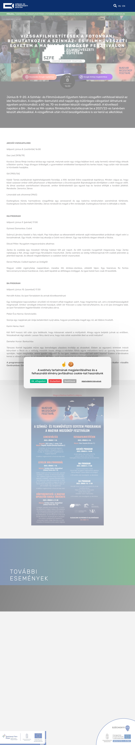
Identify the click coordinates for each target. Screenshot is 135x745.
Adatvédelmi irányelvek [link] (91, 381)
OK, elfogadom (38, 381)
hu (119, 6)
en (123, 6)
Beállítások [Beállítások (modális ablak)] (69, 381)
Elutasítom (55, 381)
